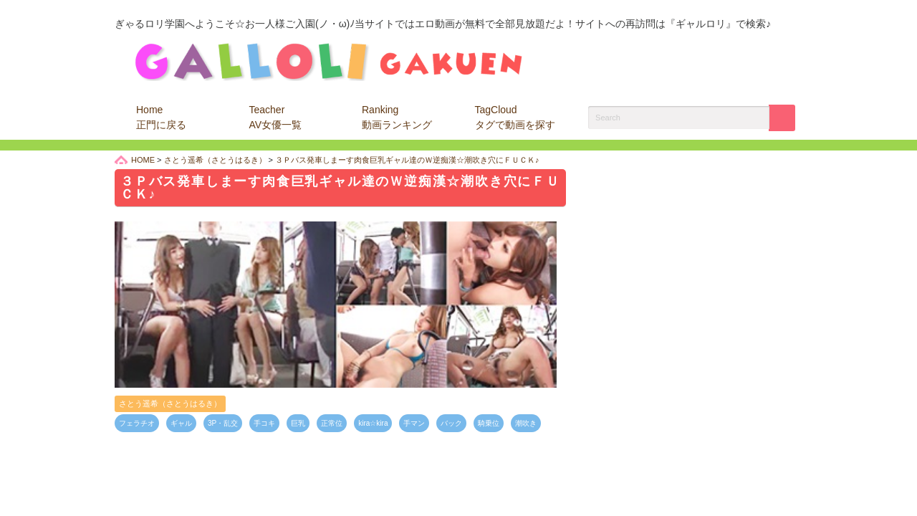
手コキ (264, 423)
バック (451, 423)
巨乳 (298, 423)
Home (161, 117)
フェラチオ (137, 423)
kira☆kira (373, 423)
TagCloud (515, 117)
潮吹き (526, 423)
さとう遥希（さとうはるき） (170, 403)
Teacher (275, 117)
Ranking (397, 117)
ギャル (181, 423)
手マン (414, 423)
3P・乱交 (223, 423)
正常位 (331, 423)
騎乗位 (488, 423)
